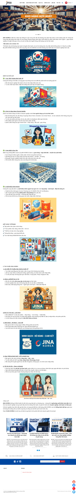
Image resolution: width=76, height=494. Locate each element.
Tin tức (58, 2)
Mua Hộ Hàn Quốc (27, 472)
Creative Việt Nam (68, 491)
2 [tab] (37, 34)
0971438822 (73, 491)
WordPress (18, 491)
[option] (17, 433)
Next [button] (39, 450)
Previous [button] (37, 450)
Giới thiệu (22, 2)
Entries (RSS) (22, 491)
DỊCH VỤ (41, 2)
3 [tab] (38, 34)
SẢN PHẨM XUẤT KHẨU (31, 2)
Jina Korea (5, 491)
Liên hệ (53, 2)
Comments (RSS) (8, 492)
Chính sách (47, 2)
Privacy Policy (14, 492)
